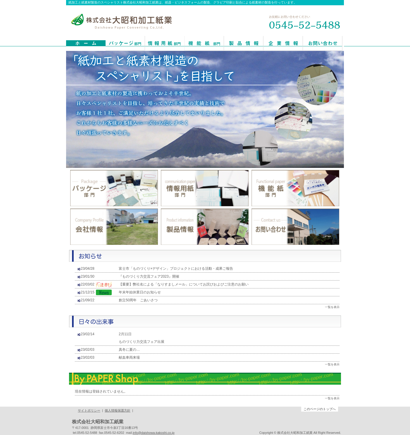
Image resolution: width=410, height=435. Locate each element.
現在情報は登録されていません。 (101, 391)
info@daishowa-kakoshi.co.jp (154, 432)
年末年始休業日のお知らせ (140, 292)
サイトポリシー (89, 410)
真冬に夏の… (129, 350)
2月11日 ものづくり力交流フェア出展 (141, 338)
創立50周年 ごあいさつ (138, 300)
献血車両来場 (129, 357)
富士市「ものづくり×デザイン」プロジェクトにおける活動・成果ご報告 (176, 268)
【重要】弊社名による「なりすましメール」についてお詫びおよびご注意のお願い (184, 284)
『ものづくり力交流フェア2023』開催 (149, 276)
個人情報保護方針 (117, 410)
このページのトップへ (320, 409)
